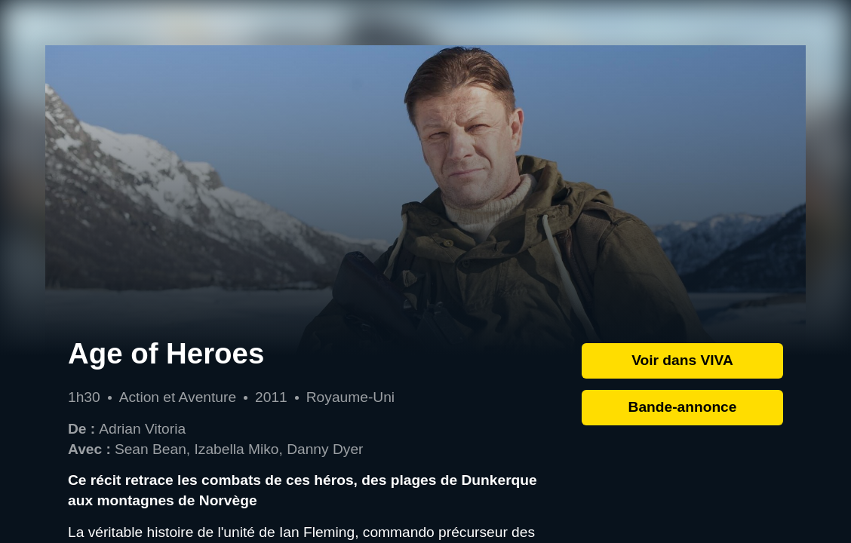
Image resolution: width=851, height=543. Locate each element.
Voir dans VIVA (682, 360)
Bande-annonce (682, 407)
